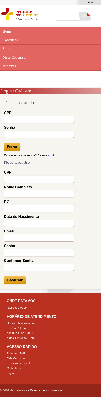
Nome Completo (18, 187)
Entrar (89, 2)
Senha (9, 127)
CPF (7, 113)
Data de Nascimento (21, 216)
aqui (51, 155)
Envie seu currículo (19, 363)
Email (9, 231)
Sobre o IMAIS (16, 353)
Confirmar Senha (18, 261)
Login (10, 373)
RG (6, 202)
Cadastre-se (15, 368)
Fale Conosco (16, 358)
